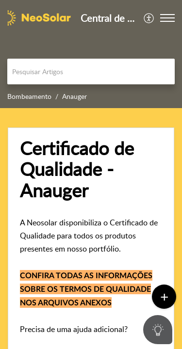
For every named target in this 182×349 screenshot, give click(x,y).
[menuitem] (149, 18)
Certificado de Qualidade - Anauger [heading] (77, 169)
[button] (149, 18)
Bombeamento (29, 96)
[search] (91, 71)
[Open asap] (162, 329)
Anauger (74, 96)
